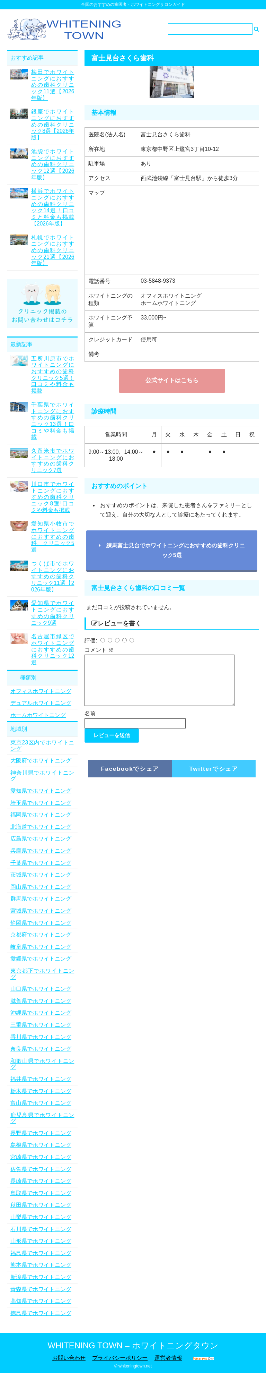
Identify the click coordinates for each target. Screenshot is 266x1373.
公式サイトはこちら (171, 380)
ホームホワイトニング (38, 715)
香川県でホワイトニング (40, 1037)
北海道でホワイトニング (40, 827)
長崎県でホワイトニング (40, 1181)
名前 (90, 722)
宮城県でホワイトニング (40, 911)
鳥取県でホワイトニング (40, 1193)
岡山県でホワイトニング (40, 887)
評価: (92, 640)
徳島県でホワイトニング (40, 1313)
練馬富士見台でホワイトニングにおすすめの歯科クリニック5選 (172, 550)
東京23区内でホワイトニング (42, 746)
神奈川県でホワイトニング (42, 776)
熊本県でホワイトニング (40, 1265)
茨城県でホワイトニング (40, 875)
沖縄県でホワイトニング (40, 1013)
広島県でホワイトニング (40, 839)
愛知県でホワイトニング (40, 791)
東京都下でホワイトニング (42, 974)
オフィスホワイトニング (40, 691)
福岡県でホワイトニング (40, 815)
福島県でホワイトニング (40, 1253)
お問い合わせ (69, 1358)
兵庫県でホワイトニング (40, 851)
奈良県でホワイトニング (40, 1049)
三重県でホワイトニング (40, 1025)
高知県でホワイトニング (40, 1301)
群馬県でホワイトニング (40, 899)
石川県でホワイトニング (40, 1229)
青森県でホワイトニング (40, 1289)
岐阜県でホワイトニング (40, 947)
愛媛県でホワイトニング (40, 959)
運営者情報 (168, 1358)
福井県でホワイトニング (40, 1079)
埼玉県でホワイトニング (40, 803)
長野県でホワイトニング (40, 1133)
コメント (99, 650)
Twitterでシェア (213, 777)
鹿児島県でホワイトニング (42, 1118)
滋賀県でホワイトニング (40, 1001)
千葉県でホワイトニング (40, 863)
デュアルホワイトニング (40, 703)
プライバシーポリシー (120, 1358)
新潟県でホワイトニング (40, 1277)
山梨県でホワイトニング (40, 1217)
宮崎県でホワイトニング (40, 1157)
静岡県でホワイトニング (40, 923)
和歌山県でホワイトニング (42, 1064)
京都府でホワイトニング (40, 935)
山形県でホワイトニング (40, 1241)
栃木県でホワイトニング (40, 1091)
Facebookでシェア (130, 777)
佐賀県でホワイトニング (40, 1169)
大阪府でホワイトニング (40, 761)
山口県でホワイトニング (40, 989)
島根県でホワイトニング (40, 1145)
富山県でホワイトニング (40, 1103)
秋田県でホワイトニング (40, 1205)
